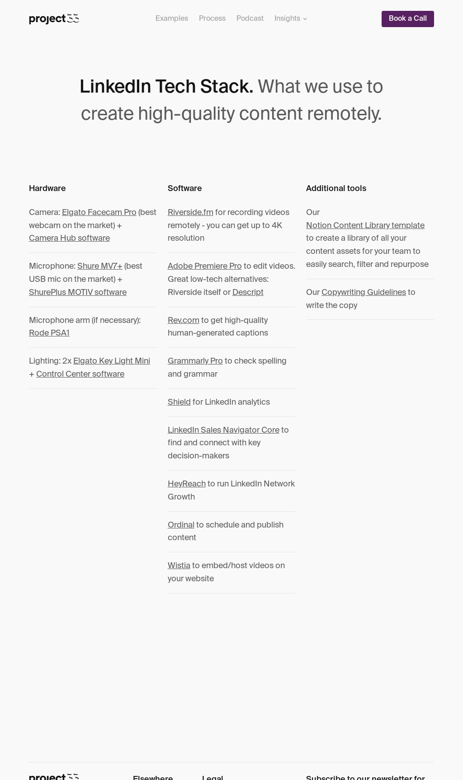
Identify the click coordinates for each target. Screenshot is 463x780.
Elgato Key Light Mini (111, 361)
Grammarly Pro (195, 361)
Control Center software (80, 374)
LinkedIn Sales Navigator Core (223, 430)
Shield (179, 402)
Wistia (179, 566)
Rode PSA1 (49, 333)
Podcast (250, 19)
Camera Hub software (69, 238)
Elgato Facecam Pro (99, 213)
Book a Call (408, 19)
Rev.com (183, 321)
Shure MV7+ (100, 266)
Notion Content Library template (365, 226)
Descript (248, 293)
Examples (172, 19)
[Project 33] (54, 19)
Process (212, 19)
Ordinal (181, 525)
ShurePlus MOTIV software (78, 293)
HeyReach (187, 484)
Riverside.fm (190, 213)
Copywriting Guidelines (363, 293)
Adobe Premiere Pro (205, 266)
